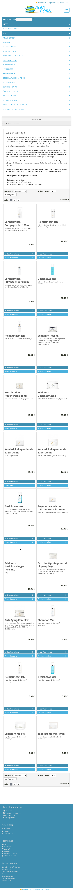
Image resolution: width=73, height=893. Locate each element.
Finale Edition (9, 38)
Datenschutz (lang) (9, 856)
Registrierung (37, 889)
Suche (34, 19)
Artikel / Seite (43, 191)
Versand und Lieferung (12, 813)
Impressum (7, 847)
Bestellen (7, 811)
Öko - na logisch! (10, 91)
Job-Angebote (7, 833)
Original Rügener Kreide (14, 78)
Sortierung (8, 191)
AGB (4, 845)
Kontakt (5, 831)
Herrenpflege (9, 73)
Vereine (4, 874)
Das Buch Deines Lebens (13, 109)
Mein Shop (49, 889)
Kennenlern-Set (10, 51)
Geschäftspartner (8, 876)
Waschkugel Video (11, 29)
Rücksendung (9, 815)
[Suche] (24, 19)
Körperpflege (9, 65)
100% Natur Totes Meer (13, 56)
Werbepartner (6, 869)
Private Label (6, 881)
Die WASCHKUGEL (10, 47)
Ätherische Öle (9, 96)
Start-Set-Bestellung (8, 878)
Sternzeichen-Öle (10, 100)
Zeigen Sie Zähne (10, 87)
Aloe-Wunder (9, 82)
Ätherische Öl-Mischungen (15, 105)
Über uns (6, 829)
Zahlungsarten (9, 818)
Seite (6, 200)
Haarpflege (8, 69)
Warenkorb (25, 889)
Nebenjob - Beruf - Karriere (11, 867)
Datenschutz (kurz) (9, 854)
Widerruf (6, 849)
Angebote (7, 42)
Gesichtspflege (10, 60)
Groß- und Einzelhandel (10, 872)
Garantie (5, 851)
